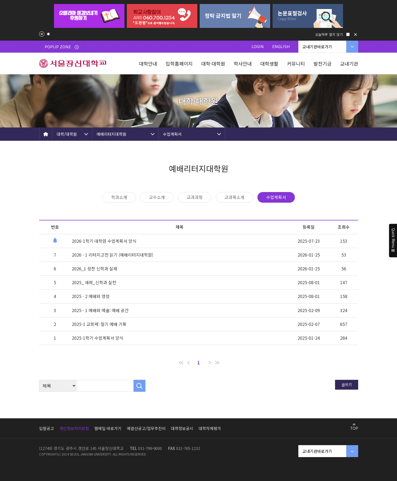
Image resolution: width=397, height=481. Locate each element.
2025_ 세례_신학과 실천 (94, 282)
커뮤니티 (296, 63)
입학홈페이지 (179, 63)
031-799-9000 (150, 448)
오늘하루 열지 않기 (329, 34)
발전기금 (323, 63)
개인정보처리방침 (74, 428)
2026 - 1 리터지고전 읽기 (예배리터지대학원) (112, 255)
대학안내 (148, 63)
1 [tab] (48, 34)
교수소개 (157, 197)
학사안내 (243, 63)
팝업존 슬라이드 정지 (41, 34)
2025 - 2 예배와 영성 (91, 296)
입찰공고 (46, 428)
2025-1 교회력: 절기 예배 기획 (99, 324)
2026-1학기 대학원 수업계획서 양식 (104, 241)
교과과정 (195, 197)
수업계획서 (172, 134)
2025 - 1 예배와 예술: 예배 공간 (100, 310)
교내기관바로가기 (317, 46)
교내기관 (349, 63)
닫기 (355, 34)
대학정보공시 (182, 428)
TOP (354, 428)
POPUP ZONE (62, 46)
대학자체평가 (210, 428)
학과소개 (119, 197)
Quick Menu (393, 240)
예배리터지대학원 (111, 134)
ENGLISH (281, 46)
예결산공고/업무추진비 (146, 428)
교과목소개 (234, 197)
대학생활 (269, 63)
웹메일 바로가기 (108, 428)
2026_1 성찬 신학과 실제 (94, 268)
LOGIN (258, 46)
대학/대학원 (67, 134)
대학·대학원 (213, 63)
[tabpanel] (89, 16)
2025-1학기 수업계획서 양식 (97, 338)
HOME (45, 134)
